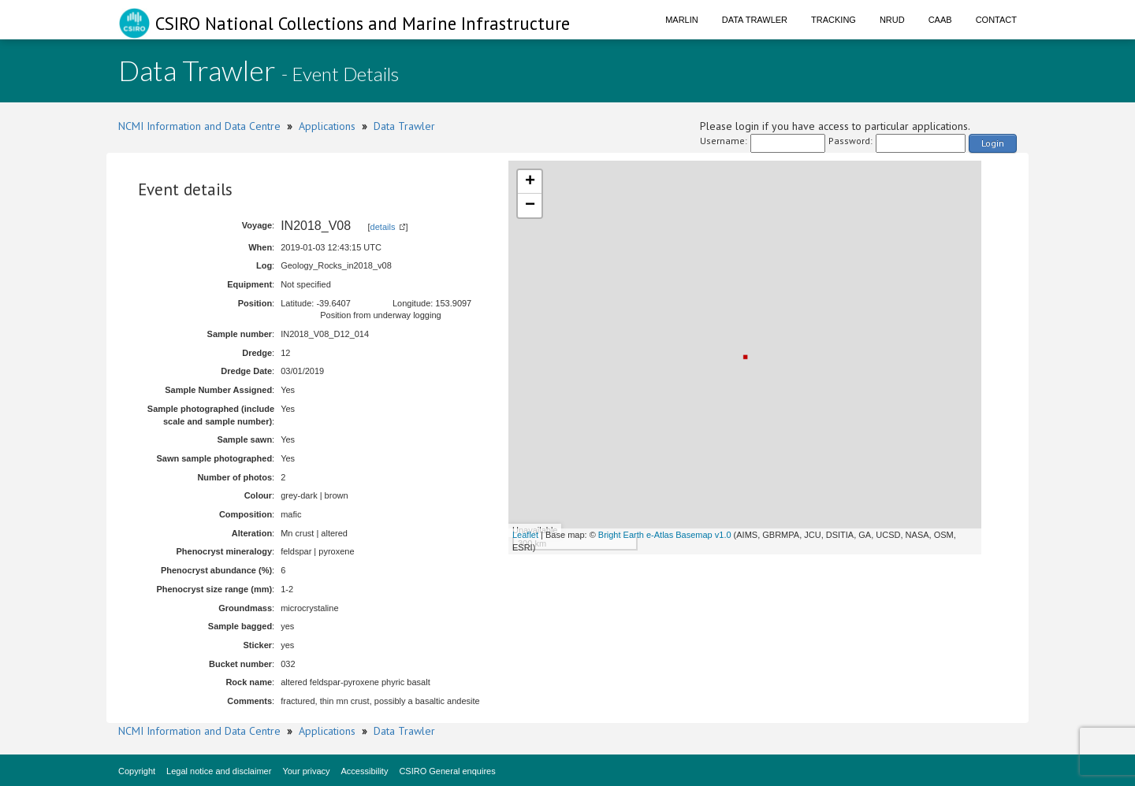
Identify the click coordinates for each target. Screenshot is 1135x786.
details (383, 227)
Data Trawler (754, 19)
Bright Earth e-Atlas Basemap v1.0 (664, 534)
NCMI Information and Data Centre (199, 126)
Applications (327, 126)
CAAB (940, 19)
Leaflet (525, 534)
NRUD (892, 19)
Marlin (681, 19)
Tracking (833, 19)
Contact (996, 19)
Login (992, 143)
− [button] (530, 205)
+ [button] (530, 182)
